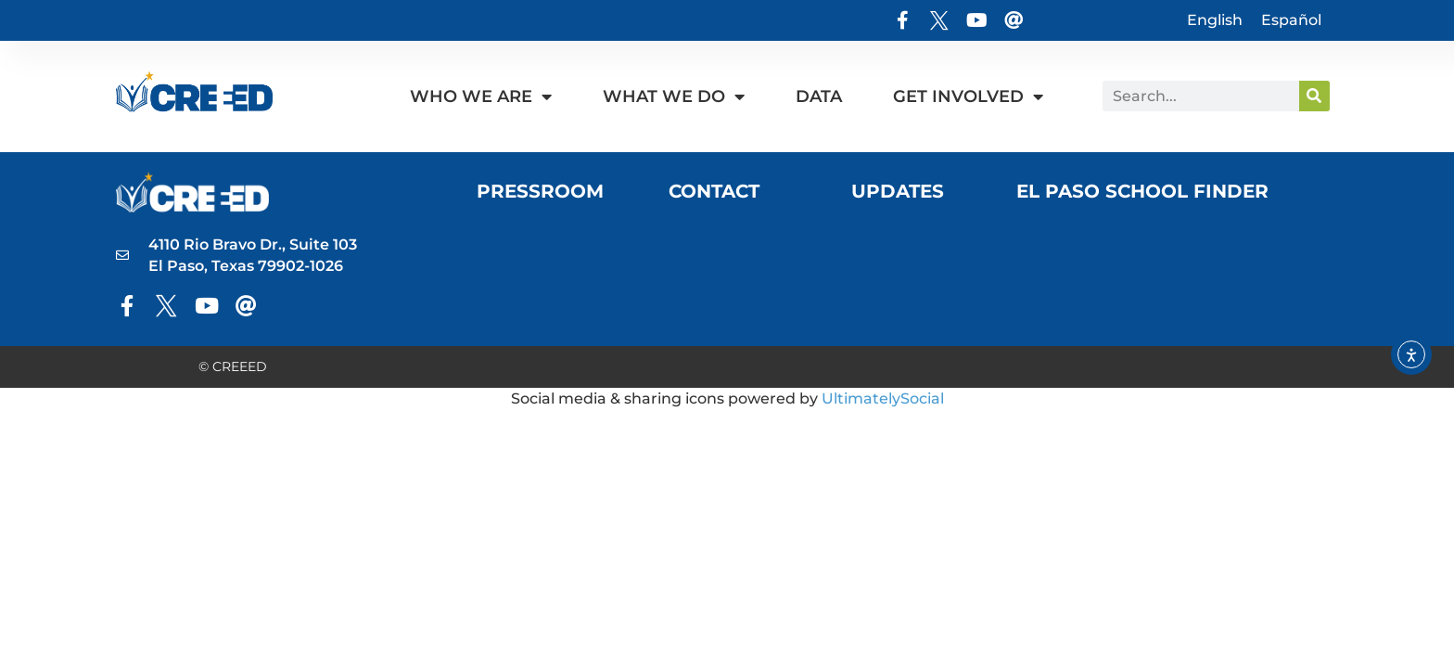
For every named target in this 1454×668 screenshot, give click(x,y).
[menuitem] (1215, 20)
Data (819, 96)
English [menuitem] (1215, 20)
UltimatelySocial (883, 398)
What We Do (674, 96)
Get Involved (968, 96)
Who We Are (481, 96)
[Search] (1314, 96)
